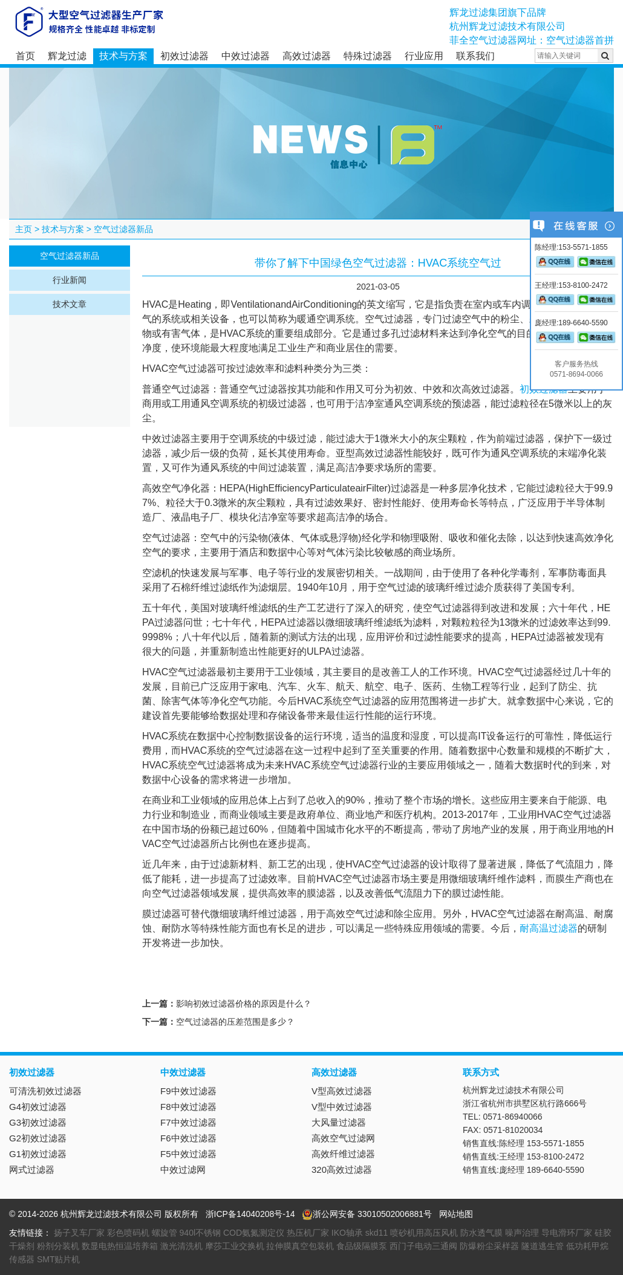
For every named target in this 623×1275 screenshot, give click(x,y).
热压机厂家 (308, 1233)
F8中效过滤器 (188, 1106)
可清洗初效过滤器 (45, 1091)
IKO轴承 (347, 1233)
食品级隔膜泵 (361, 1246)
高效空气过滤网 (343, 1138)
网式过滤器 (31, 1169)
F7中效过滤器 (188, 1122)
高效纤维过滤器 (343, 1154)
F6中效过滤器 (188, 1138)
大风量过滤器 (339, 1122)
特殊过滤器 (368, 56)
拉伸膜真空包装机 (300, 1246)
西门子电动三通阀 (423, 1246)
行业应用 (424, 56)
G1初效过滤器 (38, 1154)
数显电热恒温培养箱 (120, 1246)
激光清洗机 (181, 1246)
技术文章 (69, 304)
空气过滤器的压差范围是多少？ (235, 1022)
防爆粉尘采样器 (489, 1246)
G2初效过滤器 (38, 1138)
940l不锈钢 (200, 1233)
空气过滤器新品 (123, 229)
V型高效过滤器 (342, 1091)
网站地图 (456, 1214)
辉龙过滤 (67, 56)
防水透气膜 (481, 1233)
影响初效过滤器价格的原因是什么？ (244, 1003)
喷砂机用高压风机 (424, 1233)
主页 (23, 229)
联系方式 (481, 1072)
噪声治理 (522, 1233)
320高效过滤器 (342, 1169)
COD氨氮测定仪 (253, 1233)
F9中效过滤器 (188, 1091)
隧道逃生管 (542, 1246)
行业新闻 (69, 280)
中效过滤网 (183, 1169)
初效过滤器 (184, 56)
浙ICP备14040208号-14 (250, 1214)
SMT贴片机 (58, 1259)
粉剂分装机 (58, 1246)
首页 (25, 56)
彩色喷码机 (128, 1233)
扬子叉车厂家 (79, 1233)
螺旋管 (164, 1233)
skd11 (376, 1233)
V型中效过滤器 (342, 1106)
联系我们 (475, 56)
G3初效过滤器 (38, 1122)
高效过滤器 (306, 56)
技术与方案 (123, 56)
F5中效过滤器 (188, 1154)
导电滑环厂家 (566, 1233)
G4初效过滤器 (38, 1106)
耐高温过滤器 (549, 928)
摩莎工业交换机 (234, 1246)
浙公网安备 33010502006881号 (367, 1214)
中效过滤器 (245, 56)
